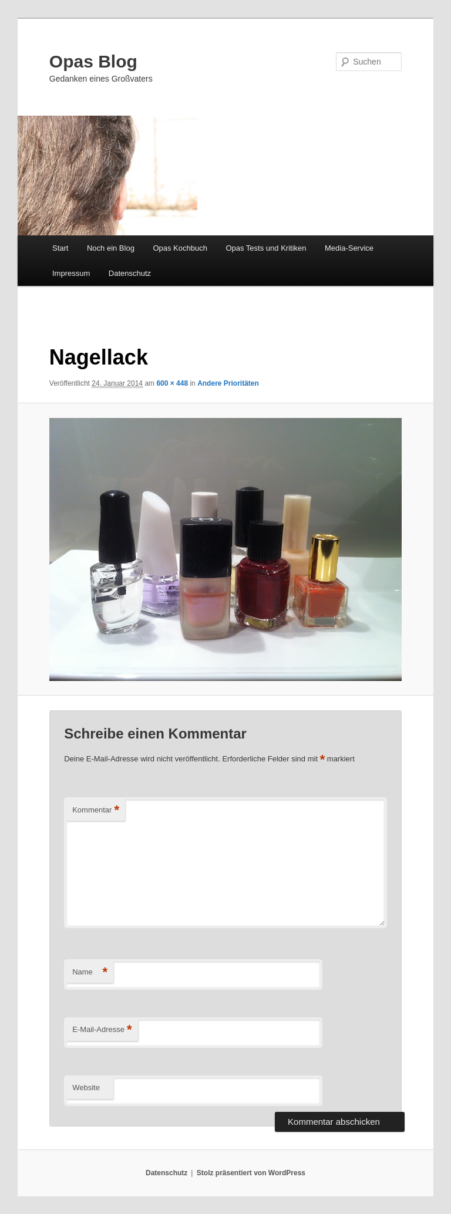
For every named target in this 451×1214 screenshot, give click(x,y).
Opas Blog (93, 61)
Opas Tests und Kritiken (266, 248)
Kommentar (95, 810)
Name (89, 972)
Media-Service (349, 248)
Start (60, 248)
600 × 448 (172, 383)
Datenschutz (130, 273)
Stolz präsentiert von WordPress (251, 1173)
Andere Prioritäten (228, 383)
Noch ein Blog (110, 248)
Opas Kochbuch (180, 248)
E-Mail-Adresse (102, 1029)
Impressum (71, 273)
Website (86, 1087)
